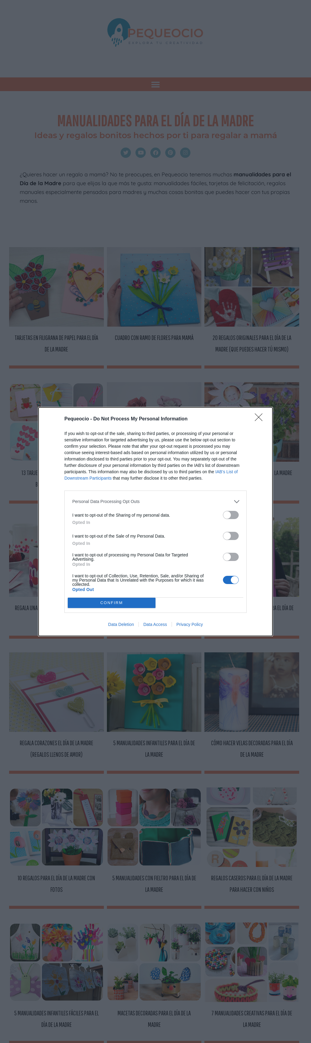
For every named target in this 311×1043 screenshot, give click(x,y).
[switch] (231, 515)
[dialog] (155, 521)
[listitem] (155, 501)
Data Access (155, 624)
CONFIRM (111, 602)
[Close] (260, 419)
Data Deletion (121, 624)
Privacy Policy (189, 624)
